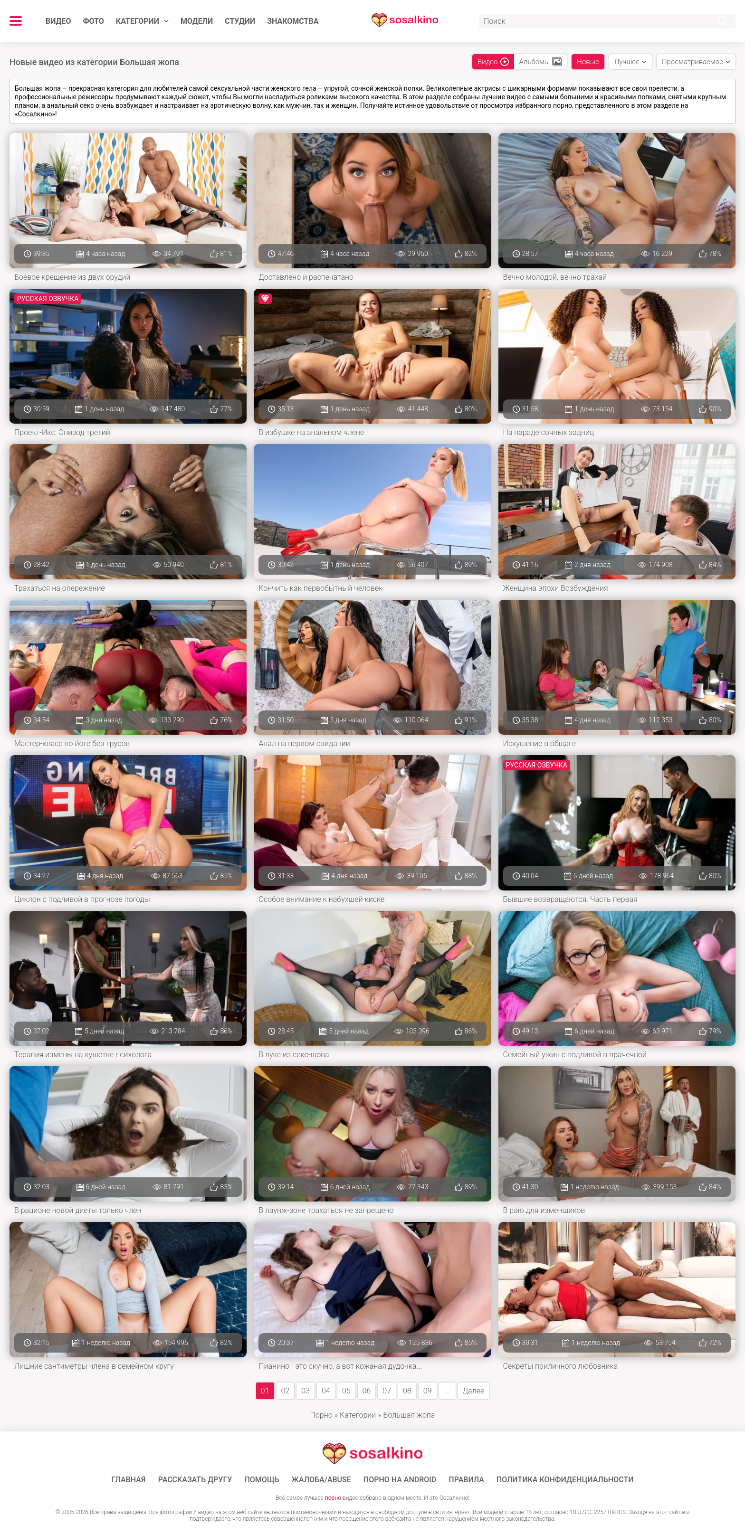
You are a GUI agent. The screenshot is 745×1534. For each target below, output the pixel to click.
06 (367, 1390)
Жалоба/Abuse (321, 1480)
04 (326, 1390)
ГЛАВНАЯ (129, 1480)
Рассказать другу (195, 1480)
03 (305, 1390)
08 (407, 1390)
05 (346, 1390)
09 (427, 1390)
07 (386, 1390)
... (446, 1390)
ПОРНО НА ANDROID (400, 1480)
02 (285, 1390)
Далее (474, 1390)
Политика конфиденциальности (565, 1480)
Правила (466, 1480)
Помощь (261, 1480)
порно (333, 1498)
